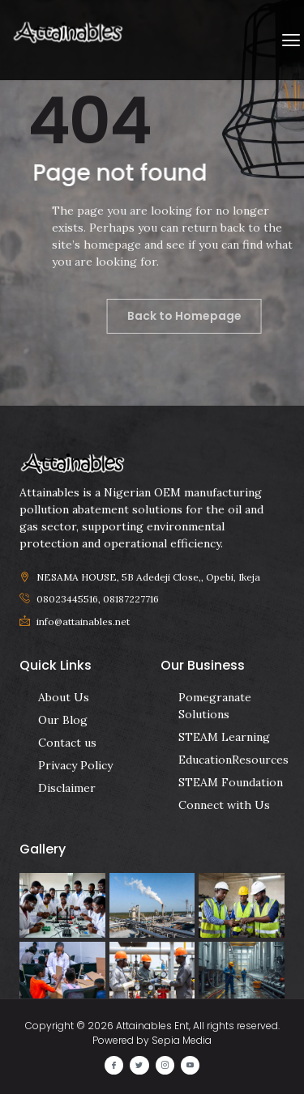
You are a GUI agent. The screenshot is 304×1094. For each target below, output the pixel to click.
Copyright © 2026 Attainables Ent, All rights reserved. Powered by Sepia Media (152, 1033)
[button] (290, 40)
